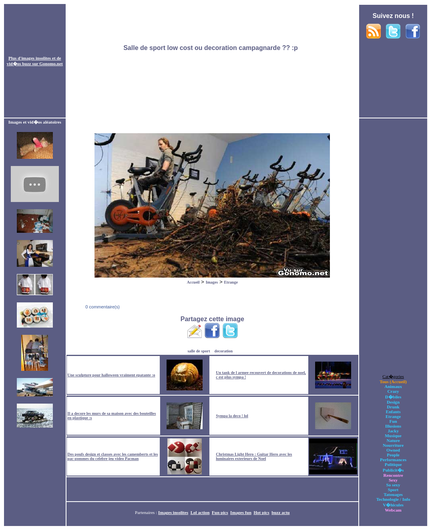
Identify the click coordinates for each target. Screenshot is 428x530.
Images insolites (173, 512)
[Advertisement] (212, 61)
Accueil (193, 282)
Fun (393, 421)
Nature (393, 440)
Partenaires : (146, 512)
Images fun (240, 512)
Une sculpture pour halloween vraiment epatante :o (111, 375)
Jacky (393, 430)
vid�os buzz (19, 63)
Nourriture (393, 445)
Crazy (393, 391)
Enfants (393, 411)
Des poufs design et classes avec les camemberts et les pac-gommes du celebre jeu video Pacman (113, 456)
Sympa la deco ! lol (232, 416)
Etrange (230, 282)
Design (393, 402)
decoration (224, 351)
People (393, 454)
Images (212, 282)
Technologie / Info (393, 499)
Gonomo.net (50, 63)
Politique (393, 464)
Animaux (393, 386)
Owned (393, 450)
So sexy (393, 484)
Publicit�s (393, 470)
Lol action (200, 512)
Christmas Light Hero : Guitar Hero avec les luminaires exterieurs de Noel (254, 456)
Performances (393, 459)
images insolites (36, 58)
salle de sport (198, 351)
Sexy (393, 480)
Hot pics (261, 512)
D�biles (393, 396)
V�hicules (393, 504)
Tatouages (393, 494)
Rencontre (393, 475)
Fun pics (220, 512)
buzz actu (280, 512)
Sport (393, 489)
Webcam (393, 510)
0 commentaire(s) (102, 306)
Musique (393, 435)
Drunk (393, 406)
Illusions (393, 426)
